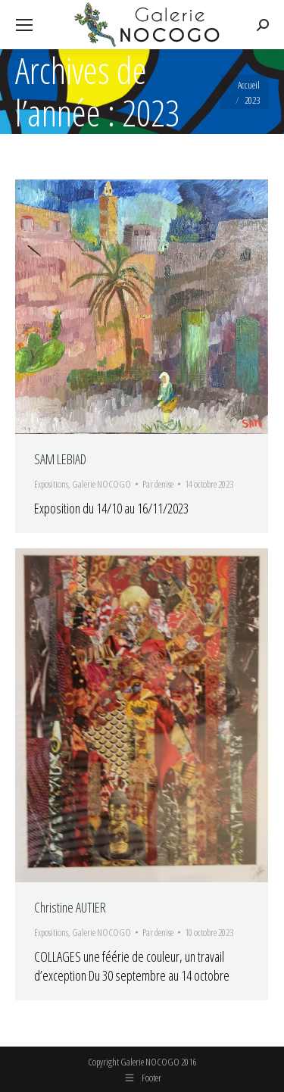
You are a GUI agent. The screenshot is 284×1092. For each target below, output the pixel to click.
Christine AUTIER (70, 907)
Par (157, 484)
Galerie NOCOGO (101, 484)
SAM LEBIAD (60, 459)
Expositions (51, 484)
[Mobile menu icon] (24, 25)
